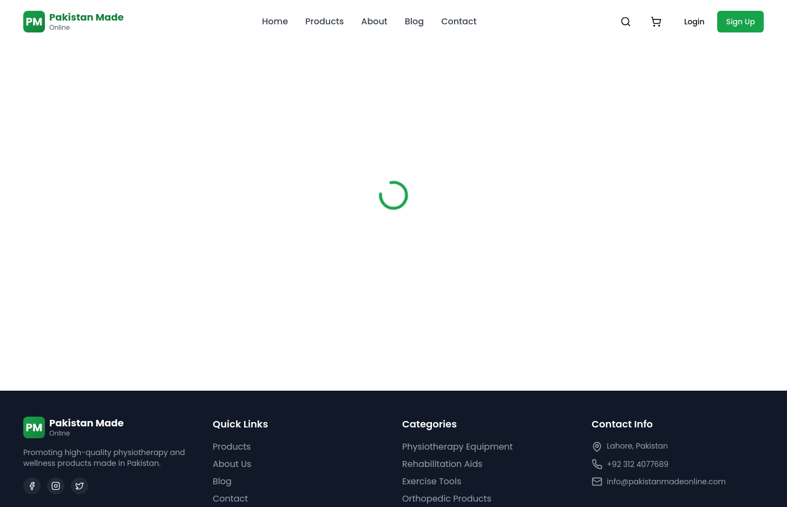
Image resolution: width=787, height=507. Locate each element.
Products (324, 21)
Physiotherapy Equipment (457, 446)
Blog (414, 21)
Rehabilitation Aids (442, 464)
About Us (232, 464)
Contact (458, 21)
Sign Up (740, 21)
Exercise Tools (431, 481)
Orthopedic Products (446, 498)
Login (694, 21)
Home (275, 21)
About (374, 21)
